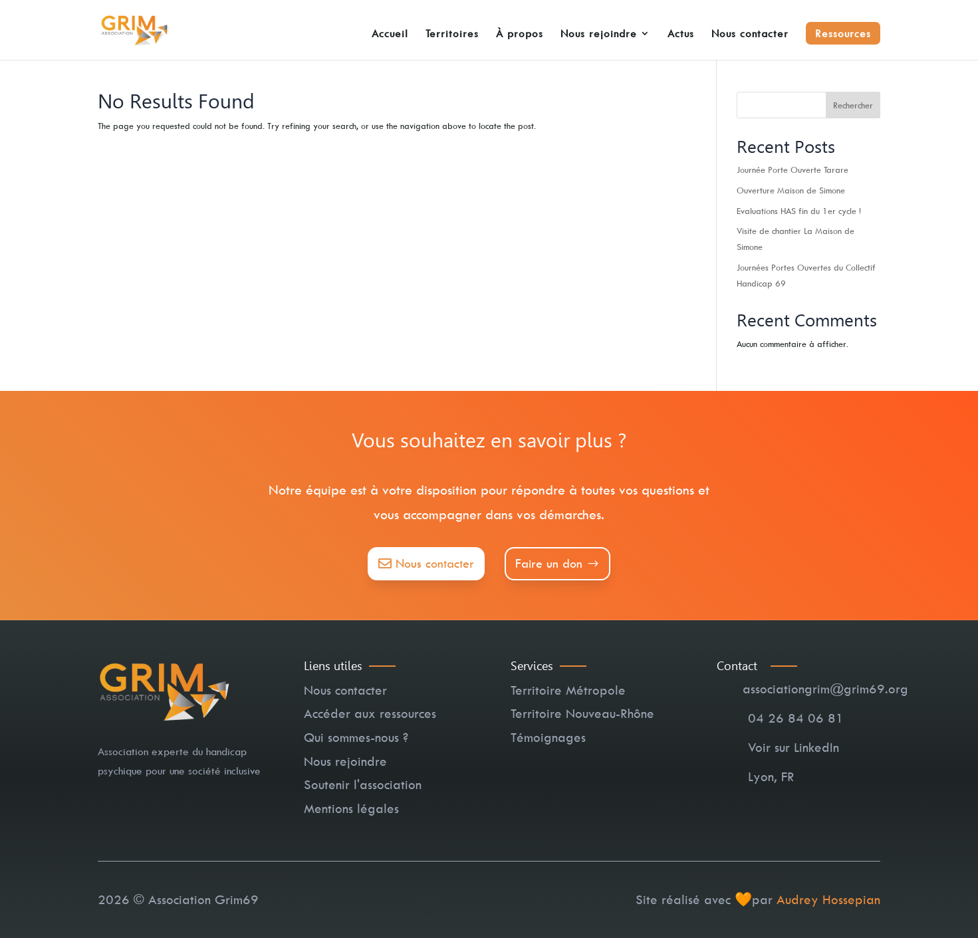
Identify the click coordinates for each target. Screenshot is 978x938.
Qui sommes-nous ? (356, 737)
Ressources (843, 33)
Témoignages (548, 737)
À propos (519, 34)
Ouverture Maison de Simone (791, 190)
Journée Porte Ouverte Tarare (792, 169)
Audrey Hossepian (828, 899)
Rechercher (853, 105)
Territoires (452, 34)
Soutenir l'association (363, 784)
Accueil (390, 34)
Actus (681, 34)
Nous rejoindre (598, 34)
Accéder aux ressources (370, 713)
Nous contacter (750, 34)
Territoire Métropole (568, 690)
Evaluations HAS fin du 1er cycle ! (799, 210)
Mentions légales (351, 808)
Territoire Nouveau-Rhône (582, 713)
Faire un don (548, 563)
